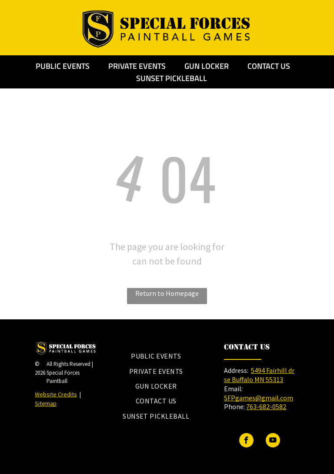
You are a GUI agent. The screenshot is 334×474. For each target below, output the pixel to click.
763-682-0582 (266, 406)
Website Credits (56, 394)
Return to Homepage (167, 293)
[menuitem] (155, 356)
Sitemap (46, 403)
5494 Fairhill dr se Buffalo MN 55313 (259, 375)
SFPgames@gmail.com (258, 397)
